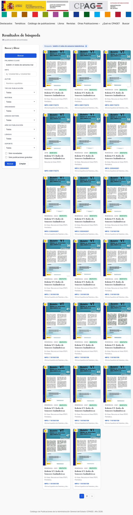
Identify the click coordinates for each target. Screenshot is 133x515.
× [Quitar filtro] (86, 46)
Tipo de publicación (14, 88)
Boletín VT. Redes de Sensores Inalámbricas (54, 94)
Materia (8, 97)
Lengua (8, 134)
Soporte (9, 143)
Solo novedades (13, 152)
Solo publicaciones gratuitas (18, 156)
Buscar (21, 55)
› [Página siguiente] (92, 496)
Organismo (10, 106)
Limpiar (22, 163)
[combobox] (21, 83)
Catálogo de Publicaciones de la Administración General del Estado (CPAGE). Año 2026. (66, 511)
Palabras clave (12, 61)
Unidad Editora (12, 115)
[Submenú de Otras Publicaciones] (99, 23)
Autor (8, 79)
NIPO (7, 70)
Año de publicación (14, 125)
